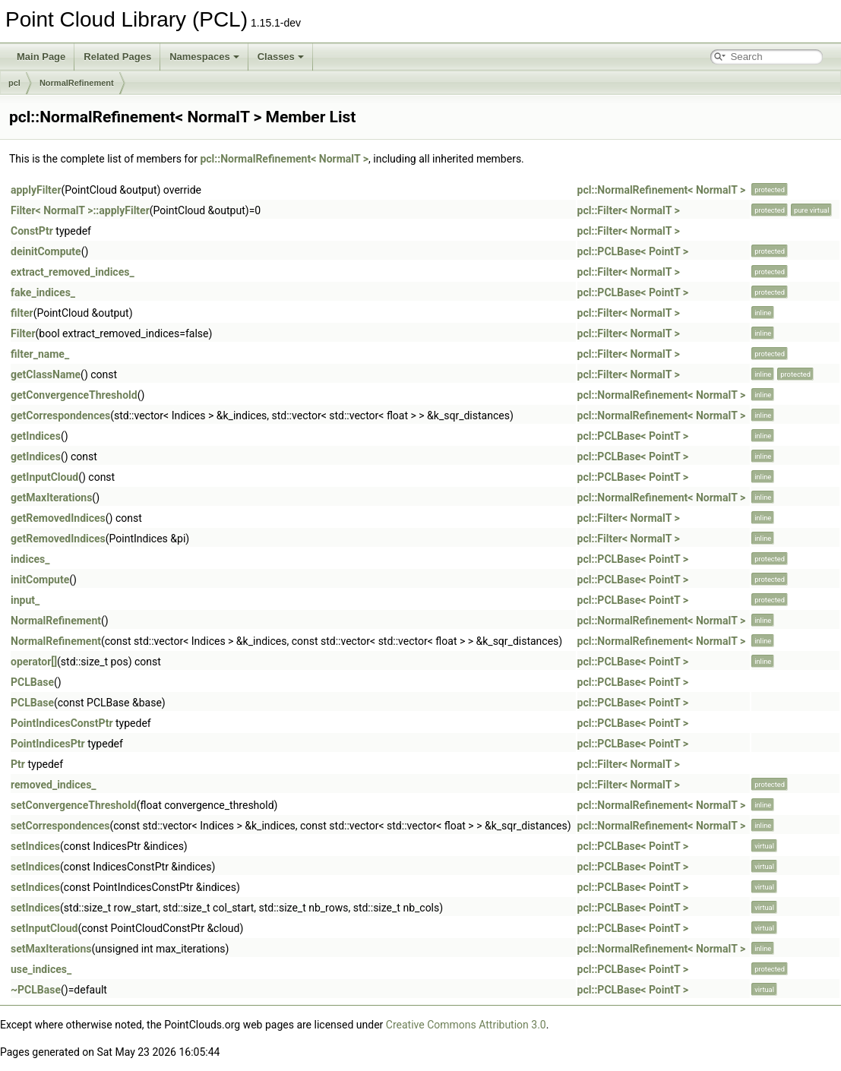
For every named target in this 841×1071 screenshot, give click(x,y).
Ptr (18, 764)
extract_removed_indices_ (72, 272)
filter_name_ (40, 354)
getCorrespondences (60, 415)
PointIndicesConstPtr (62, 723)
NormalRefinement (77, 82)
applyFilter (36, 190)
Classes (281, 56)
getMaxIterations (51, 497)
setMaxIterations (51, 949)
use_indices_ (41, 969)
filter (22, 313)
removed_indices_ (53, 785)
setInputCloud (44, 928)
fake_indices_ (43, 292)
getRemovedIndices (58, 518)
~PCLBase (36, 990)
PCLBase (32, 682)
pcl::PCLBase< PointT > (632, 251)
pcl (14, 82)
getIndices (36, 436)
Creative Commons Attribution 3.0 (466, 1025)
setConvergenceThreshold (74, 805)
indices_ (30, 559)
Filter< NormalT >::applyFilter (80, 210)
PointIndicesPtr (48, 744)
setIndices (35, 846)
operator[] (34, 662)
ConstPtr (32, 231)
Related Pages (117, 56)
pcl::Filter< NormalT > (628, 210)
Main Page (41, 56)
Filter (23, 333)
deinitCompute (46, 251)
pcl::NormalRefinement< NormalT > (284, 159)
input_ (25, 600)
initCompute (40, 579)
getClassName (46, 374)
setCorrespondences (60, 826)
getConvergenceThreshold (74, 395)
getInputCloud (44, 477)
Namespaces (204, 56)
